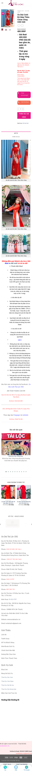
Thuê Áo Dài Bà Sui (7, 685)
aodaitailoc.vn (4, 746)
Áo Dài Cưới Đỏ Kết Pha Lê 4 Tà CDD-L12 (24, 502)
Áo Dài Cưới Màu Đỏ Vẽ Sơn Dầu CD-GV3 (8, 502)
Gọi (5, 770)
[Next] (31, 497)
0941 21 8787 (10, 579)
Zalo (16, 770)
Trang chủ (20, 11)
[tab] (16, 133)
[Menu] (2, 3)
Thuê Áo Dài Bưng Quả (8, 689)
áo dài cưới (13, 263)
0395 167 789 (11, 559)
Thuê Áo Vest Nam (7, 681)
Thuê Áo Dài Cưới (7, 677)
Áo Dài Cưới (25, 123)
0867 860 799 (10, 589)
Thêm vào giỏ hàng (24, 115)
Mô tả (16, 133)
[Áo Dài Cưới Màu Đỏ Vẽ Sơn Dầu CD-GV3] (8, 492)
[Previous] (1, 497)
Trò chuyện (27, 770)
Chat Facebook (21, 764)
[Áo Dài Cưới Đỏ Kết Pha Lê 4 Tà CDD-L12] (24, 492)
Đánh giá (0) (16, 136)
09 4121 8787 (13, 599)
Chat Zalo (7, 764)
